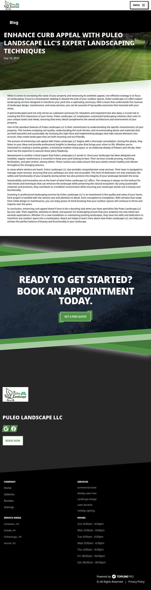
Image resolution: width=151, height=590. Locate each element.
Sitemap (9, 507)
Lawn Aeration (85, 504)
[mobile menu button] (139, 5)
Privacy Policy (136, 581)
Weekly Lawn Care (87, 493)
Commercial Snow (87, 487)
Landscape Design (87, 499)
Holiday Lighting (86, 510)
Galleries (9, 494)
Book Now (12, 440)
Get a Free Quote (75, 316)
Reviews (9, 501)
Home (7, 488)
